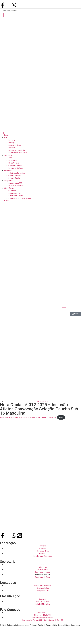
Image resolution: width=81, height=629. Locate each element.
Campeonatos (9, 181)
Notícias (7, 201)
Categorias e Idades (15, 165)
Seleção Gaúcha (14, 178)
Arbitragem (12, 160)
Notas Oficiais (13, 163)
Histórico (11, 148)
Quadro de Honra (14, 145)
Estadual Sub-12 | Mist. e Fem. (19, 198)
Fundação (12, 143)
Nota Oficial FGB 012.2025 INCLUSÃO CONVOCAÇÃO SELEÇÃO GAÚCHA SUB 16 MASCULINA (28, 417)
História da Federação (16, 150)
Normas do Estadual (15, 186)
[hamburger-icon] (2, 133)
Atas (10, 158)
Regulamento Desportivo (17, 153)
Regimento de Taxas (16, 168)
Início (6, 135)
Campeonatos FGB (15, 183)
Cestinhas (12, 191)
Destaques (8, 171)
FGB (5, 138)
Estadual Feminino (15, 193)
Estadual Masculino (15, 196)
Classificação (9, 188)
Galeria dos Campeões (16, 173)
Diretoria (11, 140)
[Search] (2, 15)
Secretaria (8, 155)
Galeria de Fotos (14, 176)
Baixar (61, 417)
